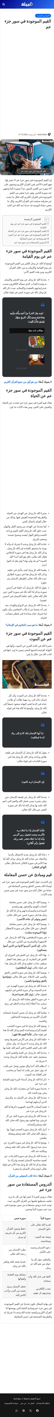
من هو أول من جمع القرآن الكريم (20, 381)
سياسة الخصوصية (11, 1403)
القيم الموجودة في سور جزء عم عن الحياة (27, 231)
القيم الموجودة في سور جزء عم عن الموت (27, 235)
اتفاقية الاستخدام (43, 1403)
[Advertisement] (27, 81)
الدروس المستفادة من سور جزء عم (30, 242)
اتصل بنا (31, 1403)
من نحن (23, 1403)
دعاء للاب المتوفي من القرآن (22, 1175)
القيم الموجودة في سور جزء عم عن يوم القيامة (28, 225)
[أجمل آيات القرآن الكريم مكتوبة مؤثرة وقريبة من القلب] (36, 359)
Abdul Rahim (42, 135)
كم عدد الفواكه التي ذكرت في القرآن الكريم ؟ (18, 342)
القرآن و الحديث (43, 16)
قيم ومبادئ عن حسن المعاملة (33, 238)
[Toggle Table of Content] (45, 219)
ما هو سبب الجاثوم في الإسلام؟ (21, 624)
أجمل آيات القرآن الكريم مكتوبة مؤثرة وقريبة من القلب (18, 360)
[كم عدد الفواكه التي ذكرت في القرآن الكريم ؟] (36, 341)
